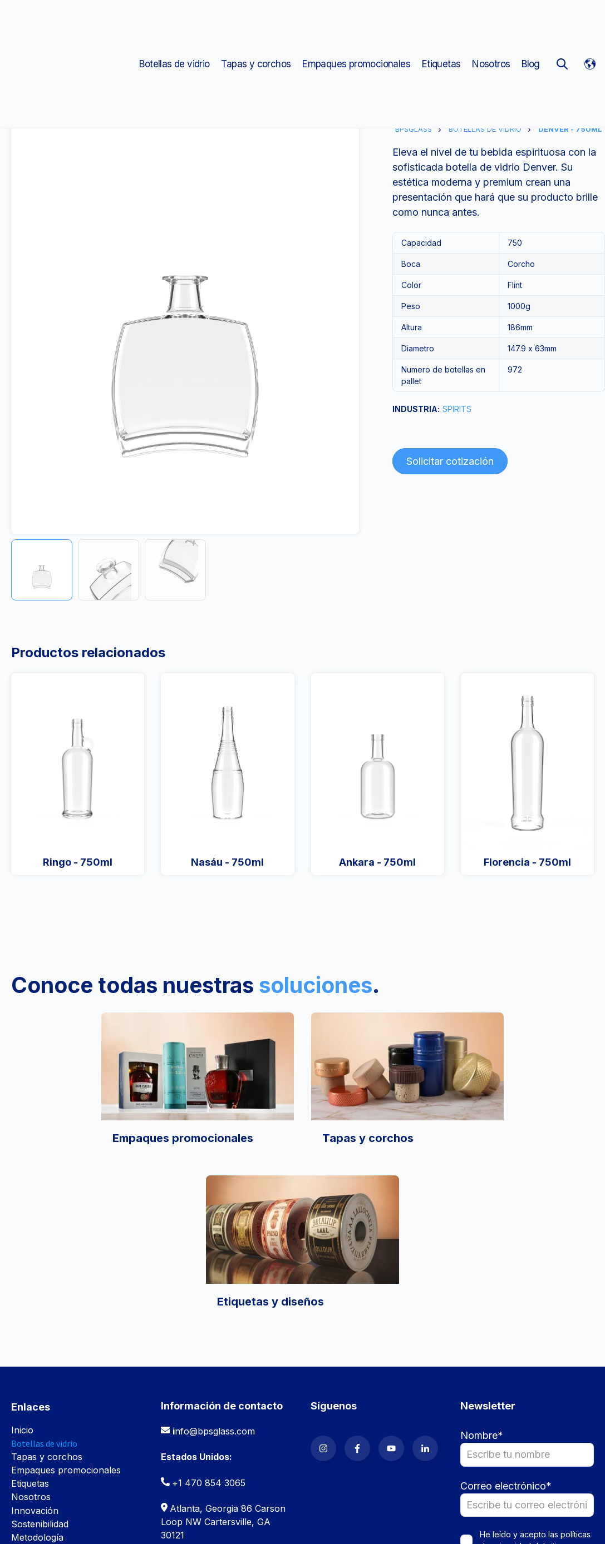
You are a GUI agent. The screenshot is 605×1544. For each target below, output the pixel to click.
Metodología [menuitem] (37, 1368)
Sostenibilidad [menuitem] (39, 1355)
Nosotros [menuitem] (491, 22)
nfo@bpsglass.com (215, 1262)
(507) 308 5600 (205, 1416)
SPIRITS (456, 409)
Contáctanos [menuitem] (38, 1408)
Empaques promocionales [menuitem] (356, 22)
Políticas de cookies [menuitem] (52, 1531)
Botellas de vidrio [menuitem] (174, 22)
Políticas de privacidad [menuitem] (171, 1518)
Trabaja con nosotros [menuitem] (56, 1395)
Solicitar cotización (450, 461)
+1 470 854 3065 (208, 1314)
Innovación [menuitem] (34, 1342)
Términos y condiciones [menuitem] (61, 1518)
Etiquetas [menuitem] (441, 22)
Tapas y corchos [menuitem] (256, 22)
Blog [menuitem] (531, 22)
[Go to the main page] (69, 22)
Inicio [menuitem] (22, 1261)
